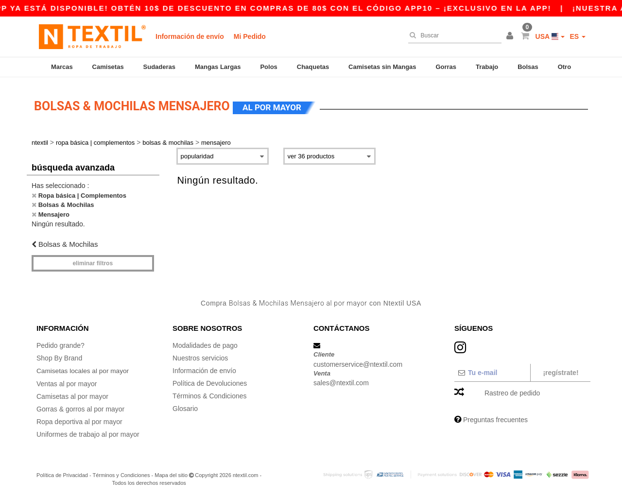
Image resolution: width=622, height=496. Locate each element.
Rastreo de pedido (512, 390)
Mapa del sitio (171, 472)
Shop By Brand (59, 355)
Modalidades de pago (205, 342)
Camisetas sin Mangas (382, 66)
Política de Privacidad (62, 472)
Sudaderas (159, 66)
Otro (564, 66)
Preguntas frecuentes (495, 417)
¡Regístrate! (560, 370)
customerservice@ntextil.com (357, 361)
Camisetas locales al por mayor (83, 368)
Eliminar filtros (92, 260)
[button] (511, 36)
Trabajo (487, 66)
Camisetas (108, 66)
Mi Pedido (250, 36)
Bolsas (528, 66)
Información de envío (190, 36)
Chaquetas (313, 66)
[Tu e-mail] (492, 369)
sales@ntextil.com (341, 380)
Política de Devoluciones (210, 380)
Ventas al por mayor (66, 380)
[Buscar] (452, 35)
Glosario (185, 406)
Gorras (445, 66)
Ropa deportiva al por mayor (79, 418)
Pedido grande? (60, 342)
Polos (268, 66)
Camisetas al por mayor (72, 393)
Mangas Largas (218, 66)
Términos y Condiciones (121, 472)
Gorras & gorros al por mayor (80, 406)
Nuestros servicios (200, 355)
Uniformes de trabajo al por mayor (87, 431)
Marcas (62, 66)
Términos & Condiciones (210, 393)
